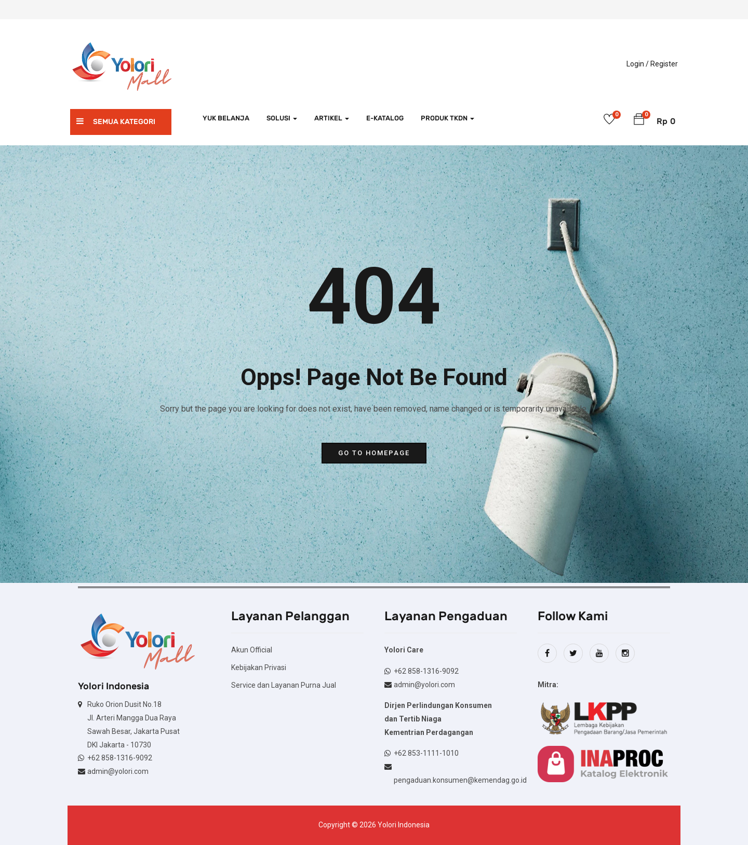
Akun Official (251, 650)
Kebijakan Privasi (258, 667)
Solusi (281, 118)
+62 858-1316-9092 (119, 758)
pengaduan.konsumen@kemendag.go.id (460, 780)
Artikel (331, 118)
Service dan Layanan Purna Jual (283, 685)
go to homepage (374, 453)
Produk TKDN (447, 118)
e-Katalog (385, 118)
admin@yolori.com (118, 771)
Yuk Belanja (226, 118)
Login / (637, 64)
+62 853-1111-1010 (426, 753)
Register (664, 64)
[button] (638, 121)
